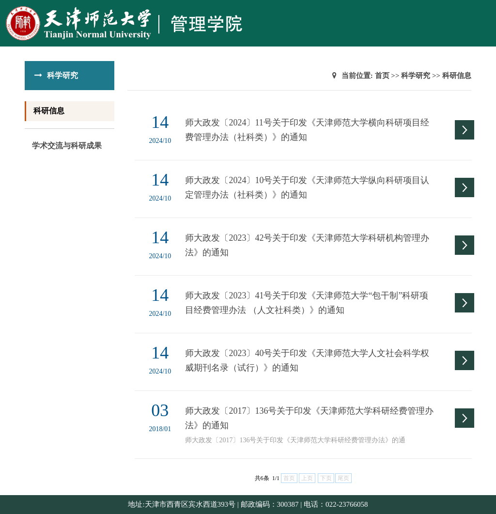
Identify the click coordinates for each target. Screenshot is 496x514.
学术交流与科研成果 (67, 145)
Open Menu (484, 11)
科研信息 (48, 111)
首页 (382, 75)
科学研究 (415, 75)
